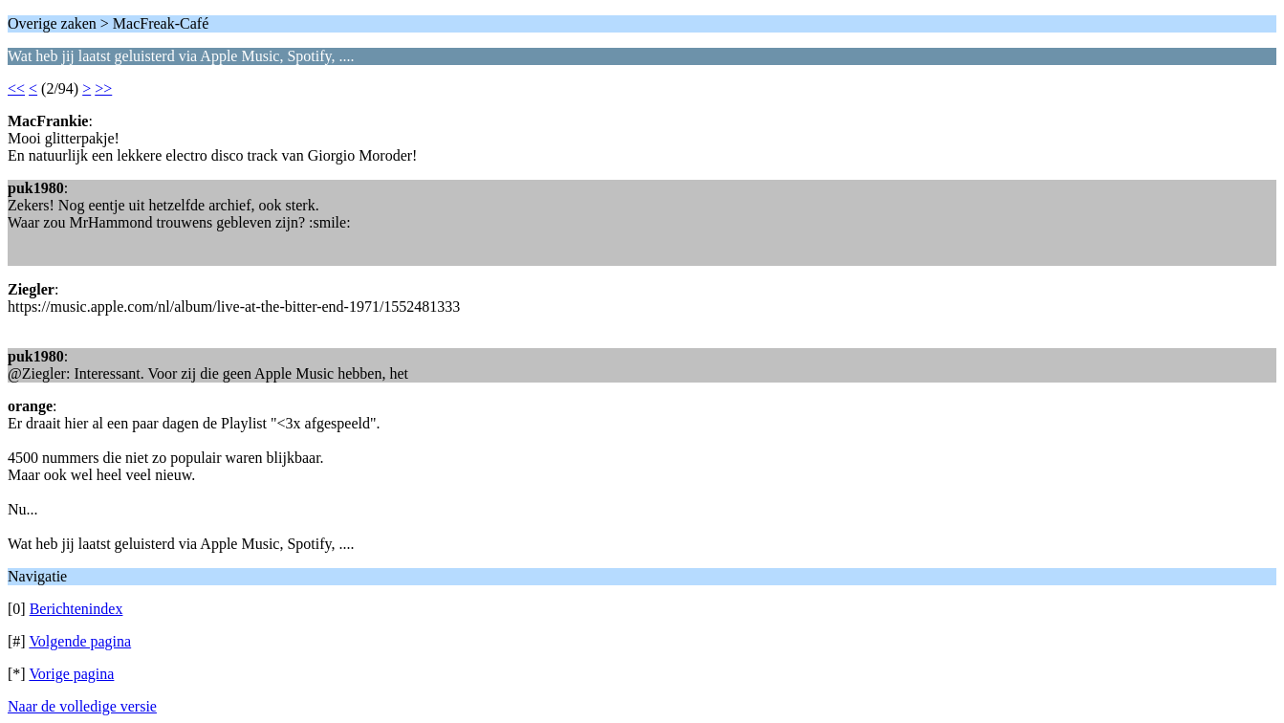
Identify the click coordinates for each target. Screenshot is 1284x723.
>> (103, 88)
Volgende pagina (80, 641)
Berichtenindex (76, 609)
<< (16, 88)
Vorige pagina (71, 674)
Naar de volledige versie (82, 706)
